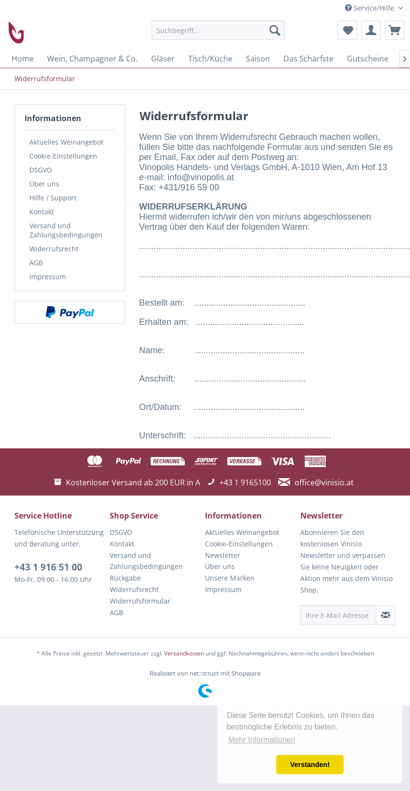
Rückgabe (125, 577)
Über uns (44, 183)
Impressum (47, 276)
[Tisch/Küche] (210, 58)
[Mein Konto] (371, 30)
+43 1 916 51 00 (48, 567)
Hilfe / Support (53, 197)
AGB (36, 262)
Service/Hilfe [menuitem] (370, 7)
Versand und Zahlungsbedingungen (65, 230)
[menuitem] (218, 30)
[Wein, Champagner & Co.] (92, 58)
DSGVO (40, 169)
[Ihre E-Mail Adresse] (338, 615)
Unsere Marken (230, 577)
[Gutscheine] (367, 58)
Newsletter (222, 555)
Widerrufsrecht (53, 248)
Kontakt (41, 211)
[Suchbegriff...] (218, 30)
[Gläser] (162, 58)
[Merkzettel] (347, 30)
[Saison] (258, 58)
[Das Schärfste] (308, 58)
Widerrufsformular (140, 601)
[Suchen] (275, 30)
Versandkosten (184, 653)
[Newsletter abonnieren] (385, 615)
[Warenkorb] (394, 30)
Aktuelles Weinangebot (66, 142)
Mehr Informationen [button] (261, 740)
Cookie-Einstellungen (63, 156)
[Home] (22, 58)
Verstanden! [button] (310, 764)
